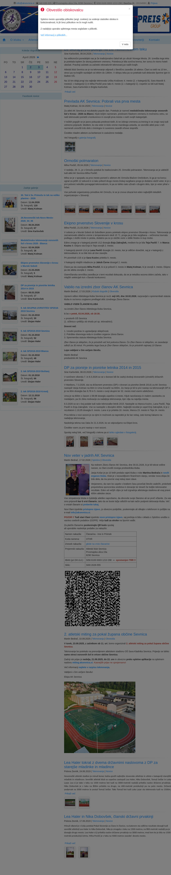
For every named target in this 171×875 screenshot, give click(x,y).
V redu (125, 44)
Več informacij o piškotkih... (54, 35)
